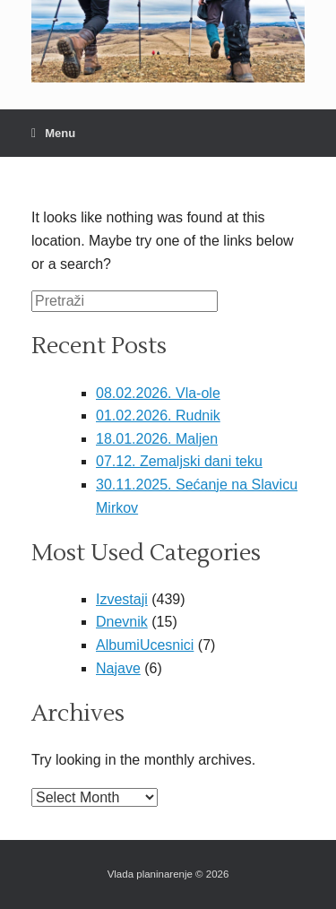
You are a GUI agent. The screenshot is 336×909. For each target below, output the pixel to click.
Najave (118, 668)
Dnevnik (122, 621)
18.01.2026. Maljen (157, 438)
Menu (53, 133)
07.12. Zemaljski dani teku (179, 461)
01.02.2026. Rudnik (158, 415)
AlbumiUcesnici (145, 645)
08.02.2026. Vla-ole (158, 393)
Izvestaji (122, 599)
